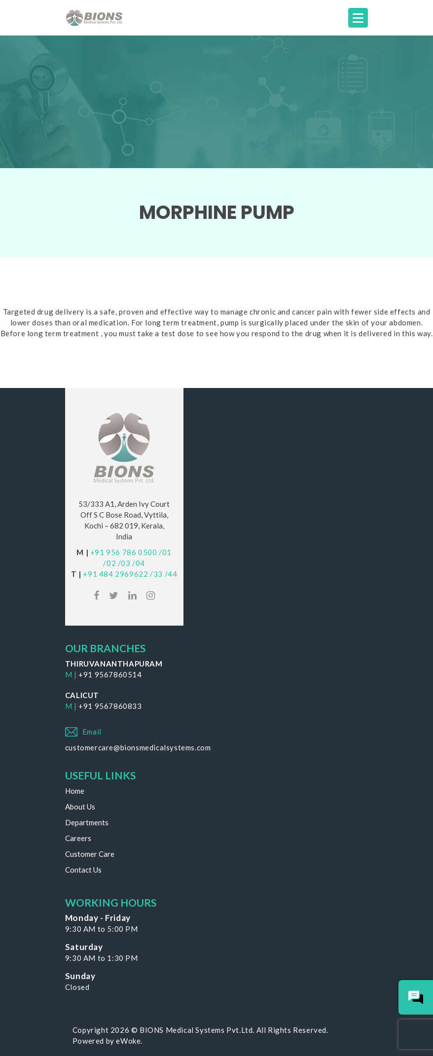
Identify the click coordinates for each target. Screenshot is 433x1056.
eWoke (128, 1040)
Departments (86, 822)
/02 (109, 563)
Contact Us (83, 869)
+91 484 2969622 (115, 573)
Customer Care (89, 853)
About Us (80, 806)
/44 (171, 573)
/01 (165, 552)
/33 (156, 573)
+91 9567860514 (110, 674)
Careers (78, 838)
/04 (138, 563)
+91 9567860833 (110, 706)
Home (74, 790)
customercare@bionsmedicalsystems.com (138, 747)
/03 (124, 563)
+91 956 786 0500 (123, 552)
